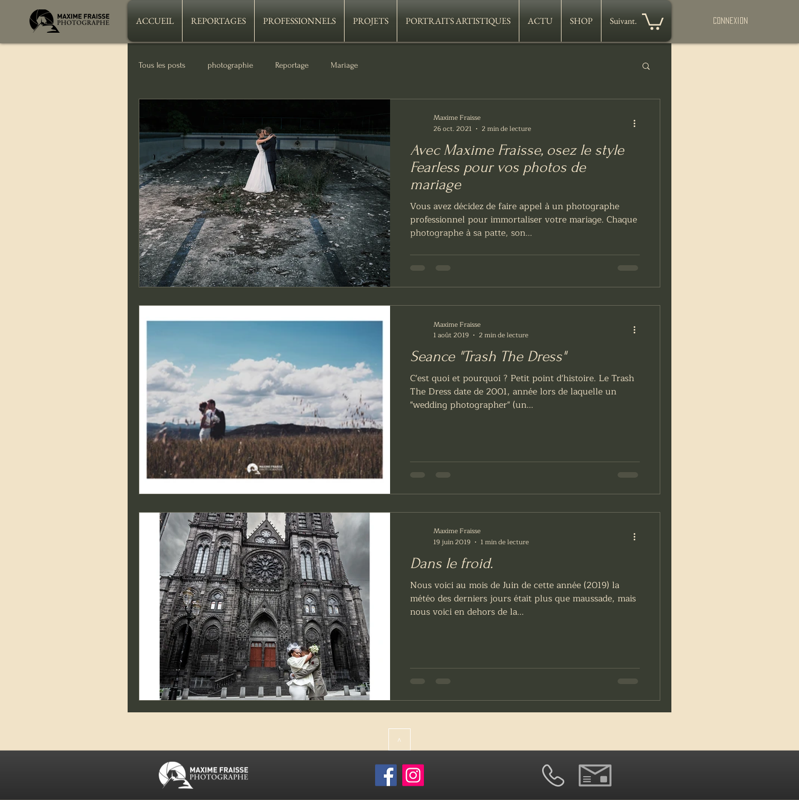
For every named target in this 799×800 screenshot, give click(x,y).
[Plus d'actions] (638, 123)
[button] (653, 21)
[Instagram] (413, 775)
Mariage (344, 65)
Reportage (292, 65)
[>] (399, 739)
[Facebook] (386, 775)
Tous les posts (162, 65)
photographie (230, 65)
